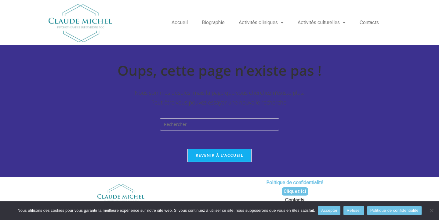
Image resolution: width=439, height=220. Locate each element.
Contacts (369, 22)
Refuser (353, 210)
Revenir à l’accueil (219, 155)
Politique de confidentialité (394, 210)
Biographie (213, 22)
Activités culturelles (322, 22)
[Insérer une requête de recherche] (219, 124)
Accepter (329, 210)
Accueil (180, 22)
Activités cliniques (261, 22)
